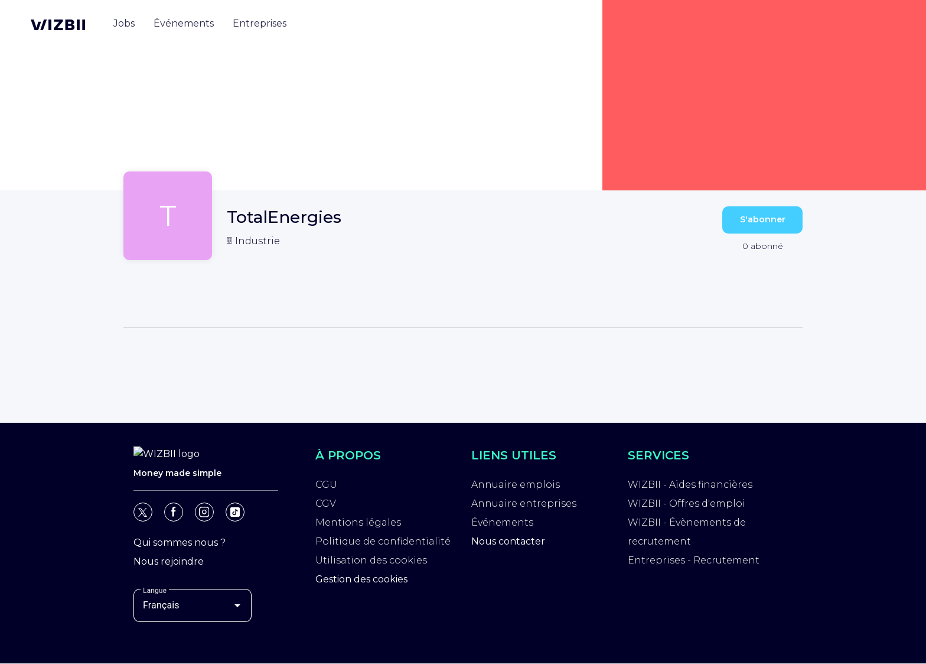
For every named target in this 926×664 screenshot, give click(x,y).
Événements (502, 522)
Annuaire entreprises (523, 503)
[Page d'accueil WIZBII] (58, 24)
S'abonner (762, 219)
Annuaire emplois (515, 484)
